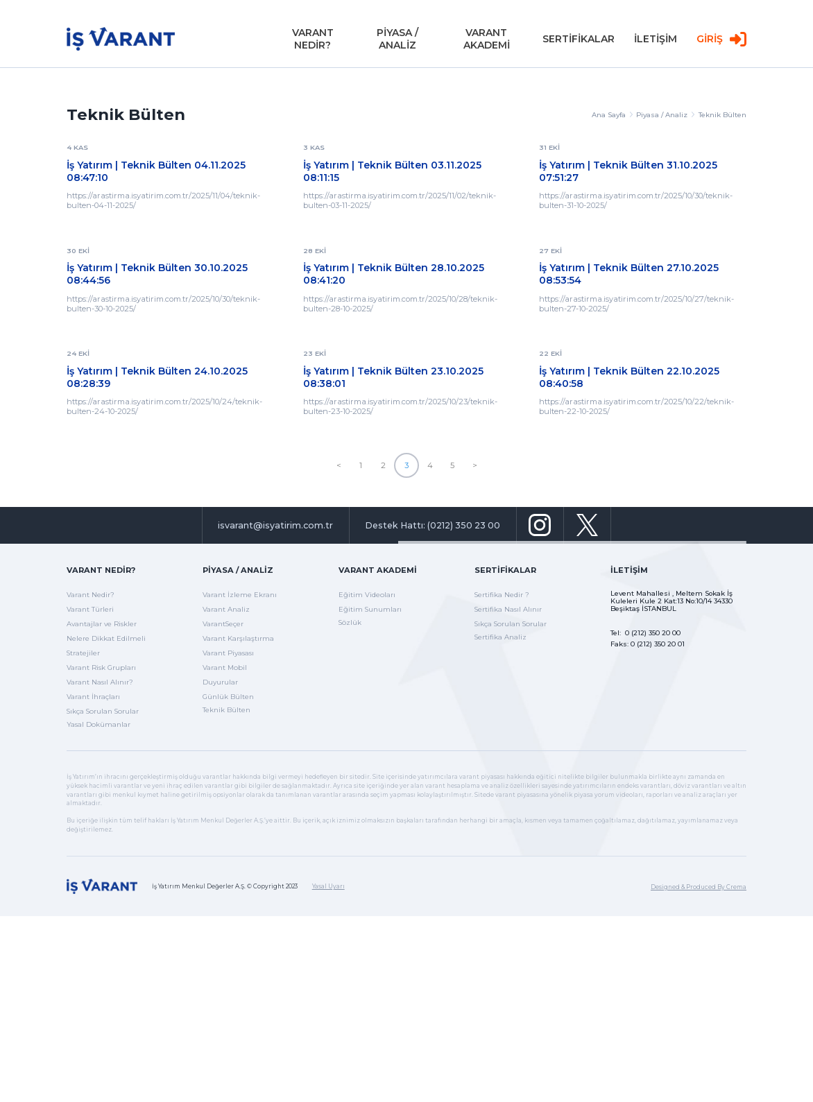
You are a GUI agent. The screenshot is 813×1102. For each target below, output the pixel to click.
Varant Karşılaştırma (238, 638)
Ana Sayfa (612, 115)
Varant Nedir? (101, 570)
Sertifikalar (505, 570)
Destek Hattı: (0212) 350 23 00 (432, 525)
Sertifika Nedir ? (501, 595)
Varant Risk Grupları (101, 667)
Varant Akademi (378, 570)
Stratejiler (83, 653)
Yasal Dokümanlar (98, 724)
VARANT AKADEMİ (486, 41)
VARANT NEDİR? (313, 41)
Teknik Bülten (722, 115)
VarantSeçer (223, 624)
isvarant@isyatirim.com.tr (275, 525)
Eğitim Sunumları (370, 609)
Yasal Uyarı (328, 886)
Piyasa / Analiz (665, 115)
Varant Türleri (90, 609)
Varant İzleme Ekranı (240, 595)
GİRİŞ (721, 42)
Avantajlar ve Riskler (102, 624)
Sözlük (350, 622)
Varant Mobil (225, 667)
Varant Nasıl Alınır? (100, 682)
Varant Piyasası (228, 653)
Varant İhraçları (93, 696)
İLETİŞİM (655, 41)
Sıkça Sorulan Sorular (103, 711)
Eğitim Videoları (367, 595)
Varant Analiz (226, 609)
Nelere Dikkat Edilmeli (106, 638)
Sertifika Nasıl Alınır (508, 609)
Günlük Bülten (228, 696)
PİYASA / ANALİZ (397, 41)
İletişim (629, 570)
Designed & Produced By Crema (698, 887)
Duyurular (220, 682)
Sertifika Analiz (500, 637)
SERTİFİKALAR (578, 41)
